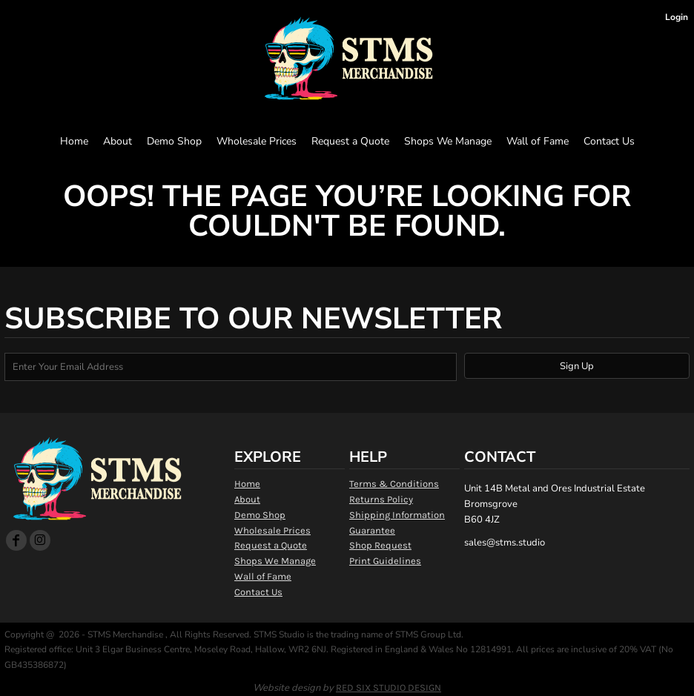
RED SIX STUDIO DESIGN (388, 687)
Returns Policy (381, 499)
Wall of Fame (262, 576)
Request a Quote (270, 545)
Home (247, 483)
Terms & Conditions (394, 483)
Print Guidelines (385, 560)
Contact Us (258, 591)
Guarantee (372, 530)
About (247, 499)
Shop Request (380, 545)
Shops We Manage (275, 560)
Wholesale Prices (272, 530)
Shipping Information (397, 514)
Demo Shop (259, 514)
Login (676, 17)
